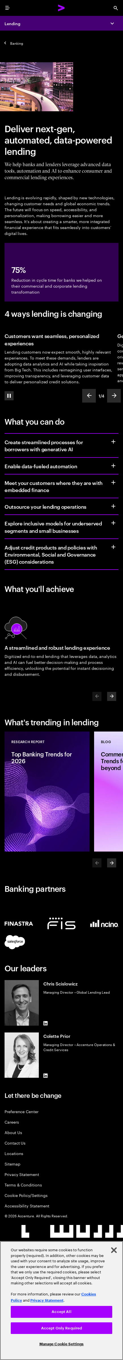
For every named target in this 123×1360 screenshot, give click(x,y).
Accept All (61, 1312)
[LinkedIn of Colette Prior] (45, 1075)
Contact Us (15, 1143)
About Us (13, 1132)
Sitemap (12, 1164)
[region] (61, 1300)
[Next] (111, 696)
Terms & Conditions (23, 1185)
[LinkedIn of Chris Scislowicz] (45, 1023)
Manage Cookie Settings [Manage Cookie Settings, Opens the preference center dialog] (61, 1344)
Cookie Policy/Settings (26, 1195)
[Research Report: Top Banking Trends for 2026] (47, 792)
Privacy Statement (22, 1174)
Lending (12, 23)
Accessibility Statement (27, 1206)
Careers (12, 1122)
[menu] (7, 8)
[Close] (114, 1250)
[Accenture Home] (61, 8)
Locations (14, 1153)
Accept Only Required (61, 1328)
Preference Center (22, 1111)
